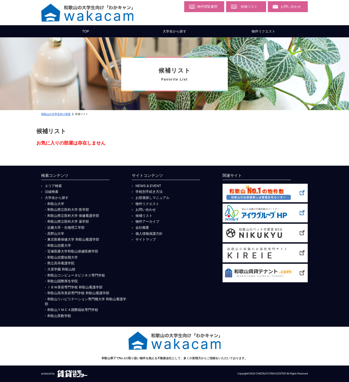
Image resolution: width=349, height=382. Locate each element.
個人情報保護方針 (149, 234)
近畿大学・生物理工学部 (66, 227)
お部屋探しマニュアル (152, 198)
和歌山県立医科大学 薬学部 (68, 221)
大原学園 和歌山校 (61, 269)
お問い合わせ (291, 6)
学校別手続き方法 (149, 192)
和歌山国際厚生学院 (62, 281)
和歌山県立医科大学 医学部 (68, 209)
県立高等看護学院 (60, 263)
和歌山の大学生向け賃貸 (56, 114)
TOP (85, 31)
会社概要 (142, 227)
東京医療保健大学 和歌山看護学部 (73, 239)
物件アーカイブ (147, 221)
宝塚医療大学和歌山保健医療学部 (72, 251)
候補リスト (249, 6)
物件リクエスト (263, 31)
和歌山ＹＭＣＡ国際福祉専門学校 (72, 310)
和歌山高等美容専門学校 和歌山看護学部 (78, 293)
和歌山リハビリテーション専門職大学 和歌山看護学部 (85, 301)
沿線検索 (51, 192)
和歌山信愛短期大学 (62, 257)
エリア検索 (53, 186)
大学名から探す (174, 31)
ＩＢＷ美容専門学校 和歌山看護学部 (75, 287)
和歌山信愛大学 (59, 245)
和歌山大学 (55, 204)
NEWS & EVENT (148, 186)
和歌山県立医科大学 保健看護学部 (73, 216)
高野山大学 (55, 234)
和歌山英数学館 (59, 316)
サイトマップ (145, 239)
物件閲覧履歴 (207, 6)
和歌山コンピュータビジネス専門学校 (76, 275)
